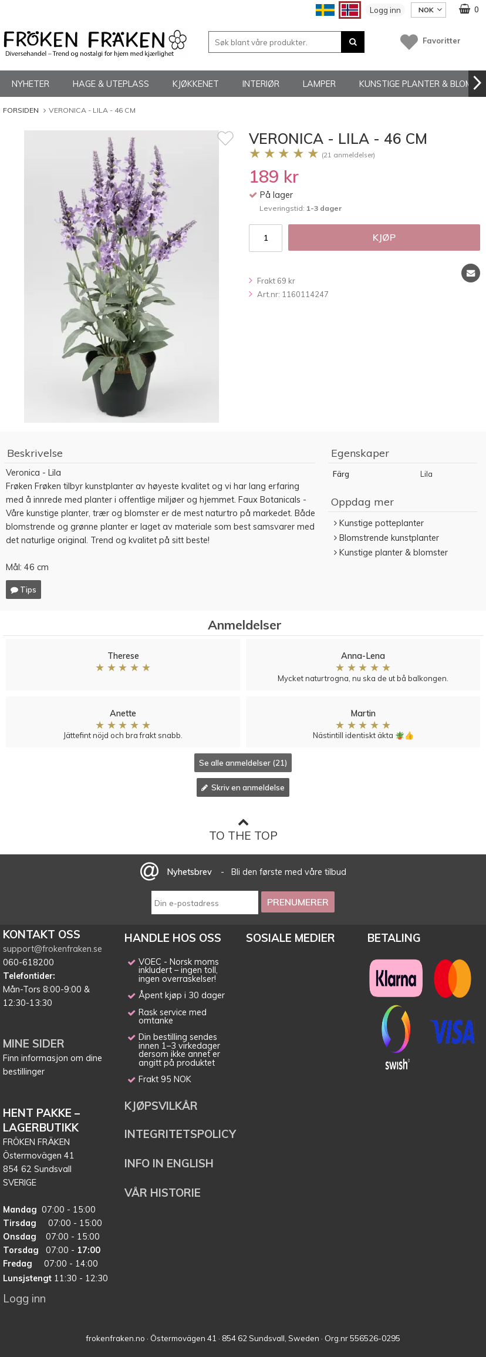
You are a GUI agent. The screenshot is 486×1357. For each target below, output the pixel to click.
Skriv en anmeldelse (243, 787)
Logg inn (385, 10)
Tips (23, 589)
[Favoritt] (225, 138)
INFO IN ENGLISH (169, 1163)
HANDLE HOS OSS (172, 938)
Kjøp (384, 237)
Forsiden (21, 110)
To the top (243, 829)
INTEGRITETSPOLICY (180, 1134)
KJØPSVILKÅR (161, 1106)
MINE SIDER (34, 1043)
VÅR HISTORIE (162, 1193)
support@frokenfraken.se (52, 949)
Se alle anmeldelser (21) (243, 762)
